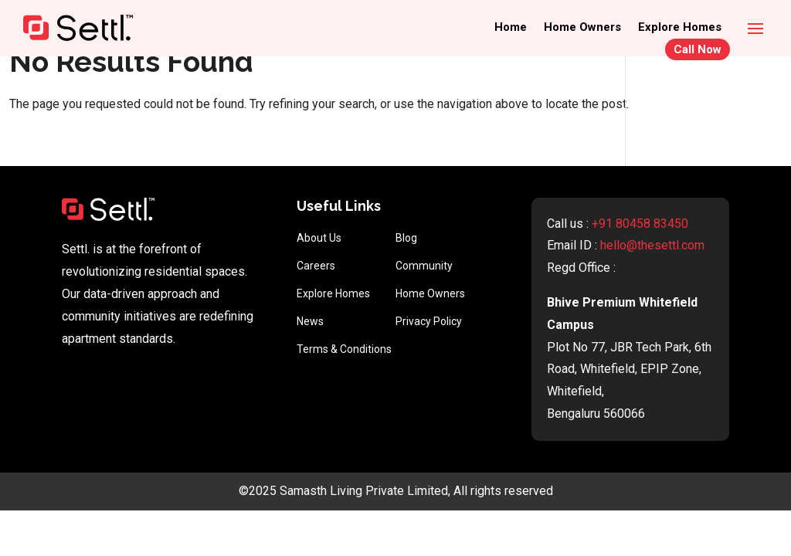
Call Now (697, 49)
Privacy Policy (429, 321)
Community (424, 265)
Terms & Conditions (344, 349)
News (310, 321)
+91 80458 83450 (640, 223)
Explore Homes (679, 28)
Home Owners (582, 28)
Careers (316, 265)
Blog (406, 238)
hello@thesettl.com (652, 245)
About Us (319, 238)
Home (510, 28)
